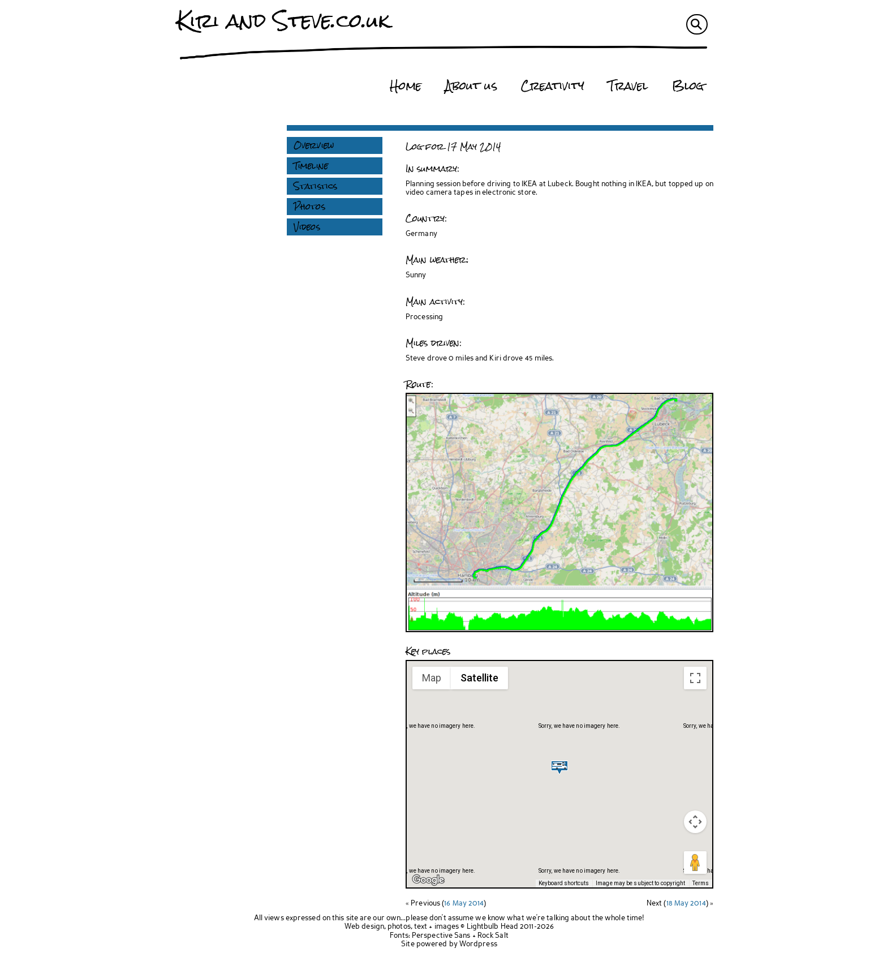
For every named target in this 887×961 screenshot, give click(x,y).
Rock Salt (493, 935)
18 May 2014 (686, 903)
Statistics (315, 186)
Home (405, 86)
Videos (307, 226)
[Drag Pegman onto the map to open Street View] (695, 862)
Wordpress (478, 944)
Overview (314, 145)
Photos (309, 206)
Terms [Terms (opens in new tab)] (700, 883)
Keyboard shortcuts (564, 883)
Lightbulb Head (492, 926)
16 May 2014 (464, 903)
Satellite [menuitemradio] (479, 678)
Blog (688, 86)
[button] (559, 767)
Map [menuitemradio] (431, 678)
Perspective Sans (441, 935)
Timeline (311, 165)
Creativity (552, 86)
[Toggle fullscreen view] (695, 678)
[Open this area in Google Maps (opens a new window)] (428, 880)
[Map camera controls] (695, 821)
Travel (628, 86)
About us (471, 86)
